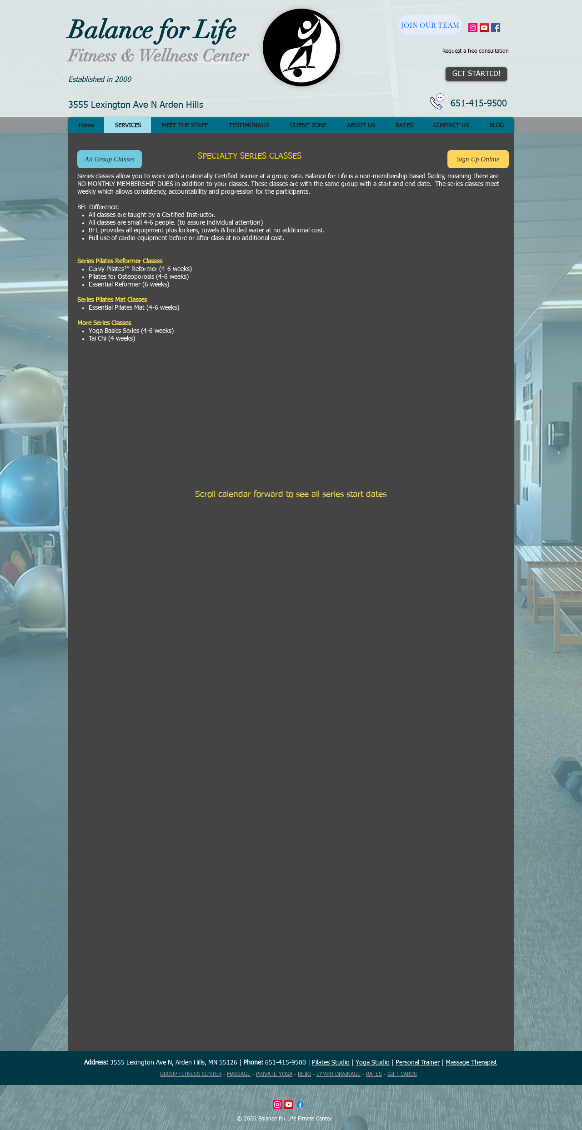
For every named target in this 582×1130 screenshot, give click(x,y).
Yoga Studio (373, 1063)
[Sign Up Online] (478, 159)
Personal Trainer (418, 1063)
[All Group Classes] (109, 159)
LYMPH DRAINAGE (338, 1074)
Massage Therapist (471, 1063)
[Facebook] (300, 1104)
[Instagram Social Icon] (472, 27)
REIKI (304, 1074)
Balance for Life (152, 30)
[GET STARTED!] (476, 74)
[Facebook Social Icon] (495, 27)
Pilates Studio (331, 1063)
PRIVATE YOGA (274, 1074)
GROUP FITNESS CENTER (190, 1074)
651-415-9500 (479, 103)
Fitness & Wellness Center (158, 55)
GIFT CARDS (402, 1074)
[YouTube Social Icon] (484, 27)
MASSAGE (239, 1074)
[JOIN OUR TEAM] (430, 25)
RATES (374, 1074)
